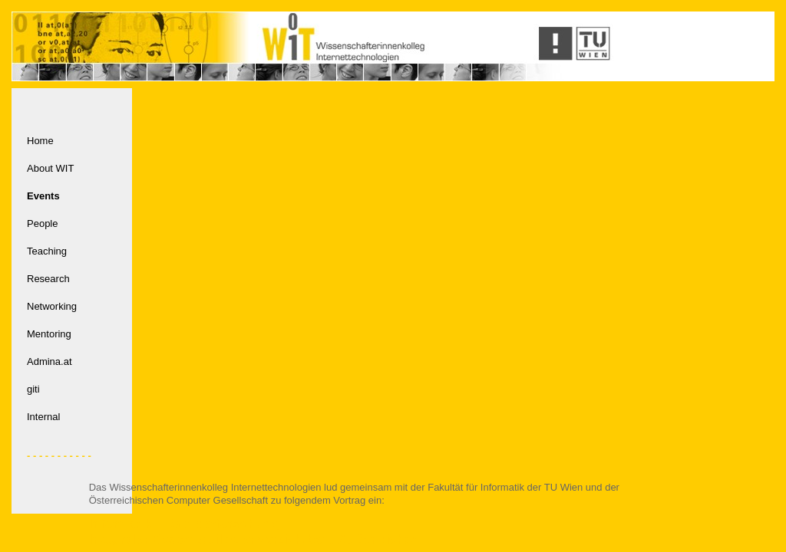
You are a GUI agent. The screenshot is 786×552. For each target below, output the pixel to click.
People (42, 223)
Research (48, 278)
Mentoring (49, 334)
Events (43, 196)
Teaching (47, 251)
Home (40, 140)
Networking (52, 306)
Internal (43, 416)
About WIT (50, 168)
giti (33, 389)
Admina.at (49, 361)
